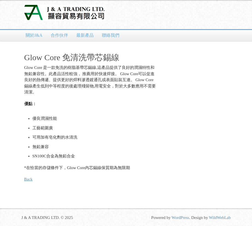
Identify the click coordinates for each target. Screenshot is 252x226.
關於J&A (34, 35)
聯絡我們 (110, 35)
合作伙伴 (59, 35)
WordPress (180, 217)
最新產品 (85, 35)
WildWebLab (220, 217)
